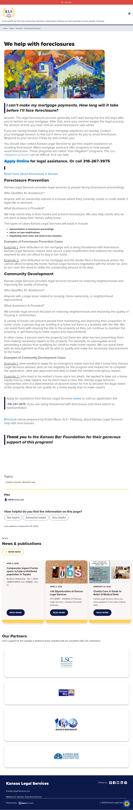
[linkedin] (121, 782)
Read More (17, 613)
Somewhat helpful (36, 517)
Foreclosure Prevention (32, 28)
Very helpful (59, 517)
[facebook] (114, 782)
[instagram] (125, 782)
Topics (12, 28)
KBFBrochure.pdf (16, 499)
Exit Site (68, 2)
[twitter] (110, 782)
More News (14, 551)
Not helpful (13, 517)
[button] (129, 13)
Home (5, 28)
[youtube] (118, 782)
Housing (19, 28)
